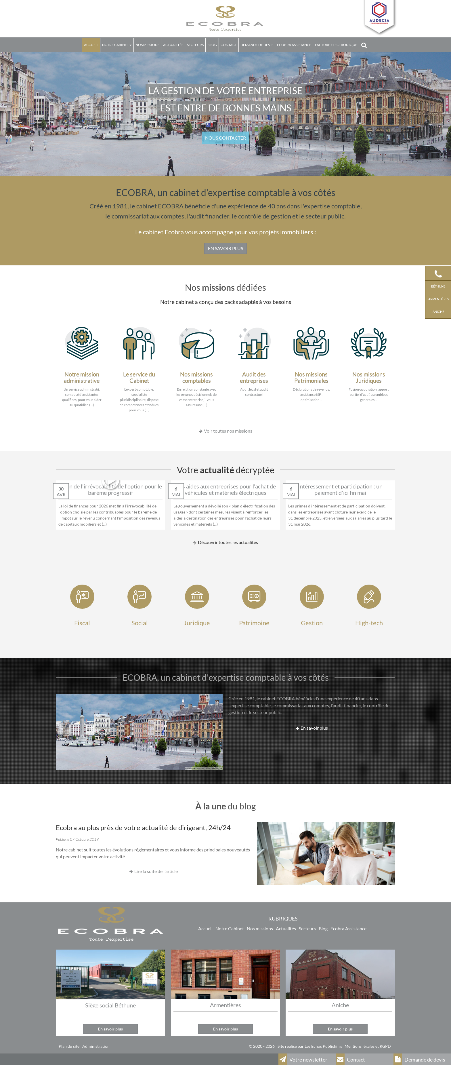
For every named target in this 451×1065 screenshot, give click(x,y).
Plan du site (69, 1046)
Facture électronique (336, 45)
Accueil (91, 45)
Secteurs (195, 45)
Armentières (438, 299)
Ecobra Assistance (348, 928)
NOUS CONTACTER (225, 137)
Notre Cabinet (117, 45)
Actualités (173, 45)
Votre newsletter (302, 1059)
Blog (212, 45)
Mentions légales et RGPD (368, 1046)
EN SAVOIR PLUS (225, 248)
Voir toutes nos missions (228, 430)
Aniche (438, 311)
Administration (96, 1046)
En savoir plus (314, 728)
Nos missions (147, 45)
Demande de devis (256, 45)
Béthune (438, 286)
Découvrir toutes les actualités (228, 542)
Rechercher (365, 44)
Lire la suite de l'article (156, 871)
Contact (229, 45)
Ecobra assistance (294, 45)
